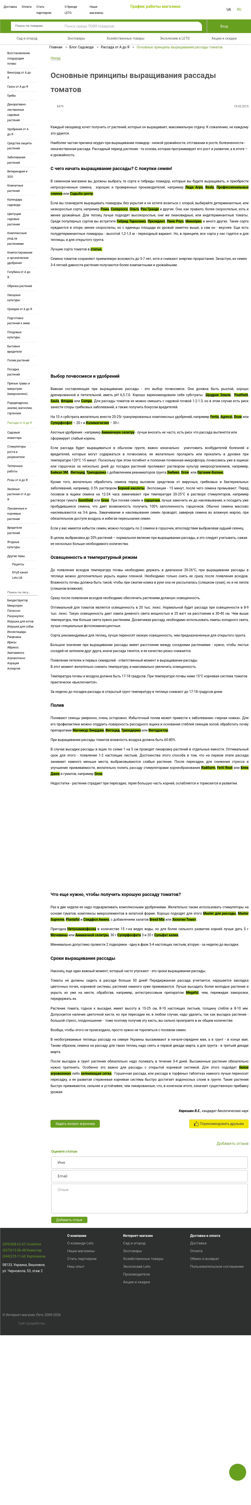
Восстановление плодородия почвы (18, 58)
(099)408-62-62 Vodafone (21, 1405)
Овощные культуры (14, 297)
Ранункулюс (15, 616)
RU (239, 9)
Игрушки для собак (20, 626)
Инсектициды (16, 632)
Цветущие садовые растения (14, 219)
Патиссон (13, 610)
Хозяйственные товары (143, 1409)
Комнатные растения (15, 188)
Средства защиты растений (19, 146)
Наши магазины (81, 1401)
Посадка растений (13, 372)
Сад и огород (134, 1394)
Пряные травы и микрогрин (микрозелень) (18, 389)
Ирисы (12, 642)
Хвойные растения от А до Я (18, 494)
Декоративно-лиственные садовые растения (16, 112)
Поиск (194, 26)
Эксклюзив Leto (137, 1417)
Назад (55, 58)
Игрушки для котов (20, 621)
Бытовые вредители (14, 349)
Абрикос (13, 647)
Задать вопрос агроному (75, 1274)
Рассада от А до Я (19, 423)
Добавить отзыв (69, 1371)
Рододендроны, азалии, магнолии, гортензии (19, 408)
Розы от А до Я (17, 480)
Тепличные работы (15, 468)
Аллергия (13, 668)
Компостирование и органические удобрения (19, 258)
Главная (55, 47)
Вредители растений (14, 530)
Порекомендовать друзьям (219, 1274)
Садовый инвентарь (14, 435)
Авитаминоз (15, 653)
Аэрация (13, 663)
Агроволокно (16, 658)
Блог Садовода (81, 47)
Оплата (27, 7)
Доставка (10, 7)
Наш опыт (75, 1417)
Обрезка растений (19, 286)
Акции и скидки (136, 1432)
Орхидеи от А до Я (19, 309)
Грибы (11, 95)
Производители (136, 1425)
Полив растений (18, 360)
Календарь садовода (14, 202)
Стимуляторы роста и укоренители (16, 452)
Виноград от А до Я (19, 75)
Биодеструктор (17, 600)
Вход (224, 26)
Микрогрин (15, 605)
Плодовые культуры (14, 335)
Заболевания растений (16, 160)
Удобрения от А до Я (18, 132)
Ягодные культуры (13, 544)
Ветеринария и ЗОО (17, 174)
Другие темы (16, 556)
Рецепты (18, 564)
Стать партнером (82, 1409)
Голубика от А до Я (18, 274)
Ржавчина (14, 637)
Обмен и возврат (204, 1409)
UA (228, 9)
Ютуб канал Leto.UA (20, 575)
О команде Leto (80, 1394)
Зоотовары (132, 1401)
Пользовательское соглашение (217, 1417)
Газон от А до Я (17, 86)
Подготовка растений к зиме (18, 320)
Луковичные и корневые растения (17, 514)
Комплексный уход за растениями (16, 238)
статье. (96, 383)
